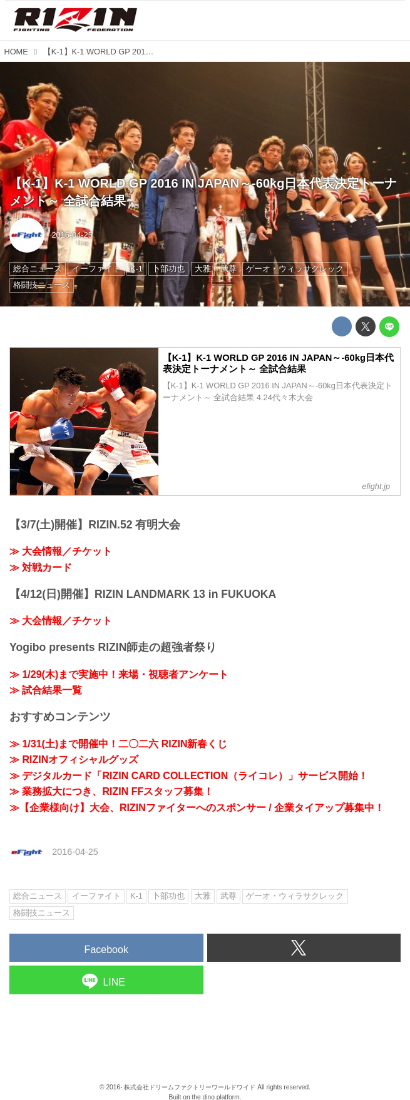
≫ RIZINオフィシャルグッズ (73, 759)
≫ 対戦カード (40, 567)
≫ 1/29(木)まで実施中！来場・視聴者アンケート (118, 674)
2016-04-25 (71, 235)
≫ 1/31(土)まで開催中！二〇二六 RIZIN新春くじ (118, 744)
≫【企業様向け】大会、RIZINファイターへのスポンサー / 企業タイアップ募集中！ (196, 807)
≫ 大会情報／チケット (60, 551)
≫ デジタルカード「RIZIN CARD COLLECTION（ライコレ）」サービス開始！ (188, 775)
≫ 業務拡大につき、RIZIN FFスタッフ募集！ (111, 791)
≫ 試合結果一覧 (45, 690)
